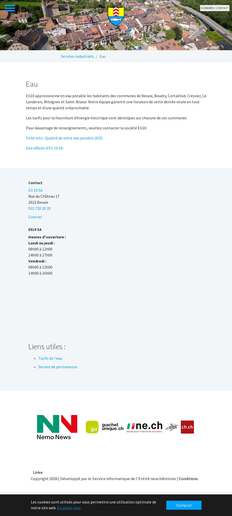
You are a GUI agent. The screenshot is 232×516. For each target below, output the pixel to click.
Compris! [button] (184, 505)
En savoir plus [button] (69, 507)
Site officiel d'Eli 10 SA (44, 147)
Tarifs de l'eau (50, 358)
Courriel (35, 216)
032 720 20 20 (39, 208)
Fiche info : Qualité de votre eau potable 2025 (64, 137)
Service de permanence (58, 366)
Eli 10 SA (35, 190)
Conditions (188, 478)
